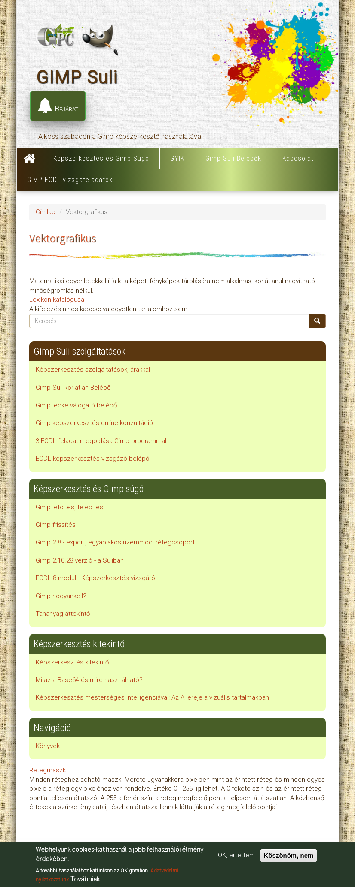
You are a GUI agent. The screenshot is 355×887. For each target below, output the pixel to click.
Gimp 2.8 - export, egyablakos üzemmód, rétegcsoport (115, 542)
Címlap (30, 158)
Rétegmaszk (47, 770)
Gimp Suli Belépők (233, 158)
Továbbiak (85, 880)
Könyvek (48, 746)
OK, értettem (236, 855)
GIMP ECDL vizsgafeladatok (70, 180)
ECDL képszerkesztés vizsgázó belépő (92, 458)
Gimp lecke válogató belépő (76, 405)
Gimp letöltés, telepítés (69, 507)
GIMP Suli (77, 76)
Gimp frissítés (56, 525)
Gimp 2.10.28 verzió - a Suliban (80, 560)
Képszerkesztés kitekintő (72, 662)
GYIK (177, 158)
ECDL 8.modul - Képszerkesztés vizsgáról (96, 578)
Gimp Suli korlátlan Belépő (73, 388)
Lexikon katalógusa (56, 299)
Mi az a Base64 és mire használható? (89, 680)
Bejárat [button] (57, 106)
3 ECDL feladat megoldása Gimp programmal (101, 441)
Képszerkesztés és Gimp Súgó (101, 158)
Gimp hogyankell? (61, 596)
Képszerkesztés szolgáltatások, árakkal (93, 369)
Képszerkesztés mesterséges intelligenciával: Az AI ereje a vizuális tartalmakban (152, 697)
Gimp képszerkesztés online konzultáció (94, 423)
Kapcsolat (298, 158)
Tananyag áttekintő (63, 614)
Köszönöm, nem (289, 855)
